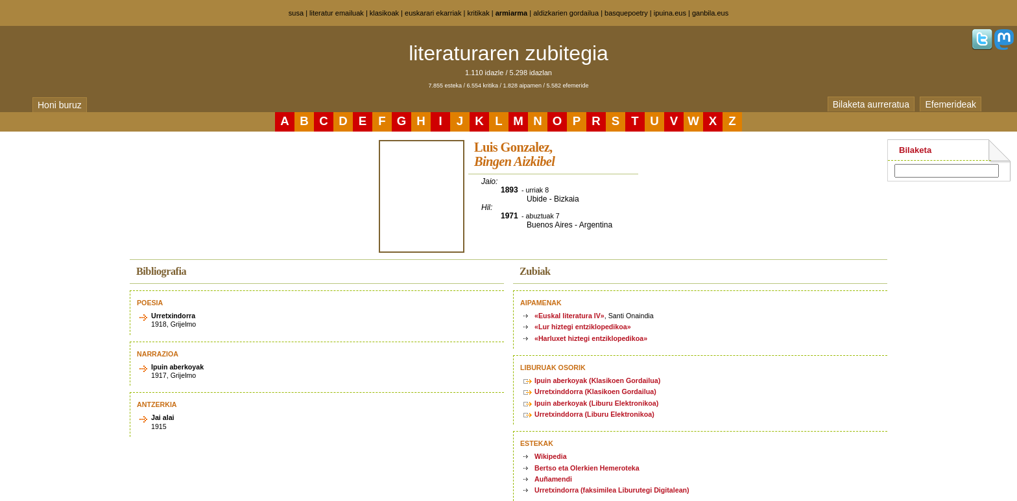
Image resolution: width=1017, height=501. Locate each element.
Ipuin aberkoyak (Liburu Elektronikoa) (596, 403)
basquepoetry (626, 13)
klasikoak (384, 13)
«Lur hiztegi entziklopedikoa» (582, 327)
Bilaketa (915, 150)
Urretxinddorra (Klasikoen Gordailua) (595, 391)
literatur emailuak (336, 13)
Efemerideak (950, 104)
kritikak (478, 13)
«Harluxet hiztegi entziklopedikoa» (590, 338)
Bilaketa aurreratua (871, 104)
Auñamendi (553, 479)
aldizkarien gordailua (566, 13)
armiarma (512, 13)
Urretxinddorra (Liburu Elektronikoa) (594, 414)
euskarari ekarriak (433, 13)
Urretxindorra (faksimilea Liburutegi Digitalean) (611, 490)
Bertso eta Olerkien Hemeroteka (587, 468)
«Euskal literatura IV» (569, 316)
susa (296, 13)
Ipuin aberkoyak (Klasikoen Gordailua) (597, 380)
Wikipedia (550, 456)
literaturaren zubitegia (508, 53)
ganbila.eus (710, 13)
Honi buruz (60, 105)
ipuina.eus (670, 13)
